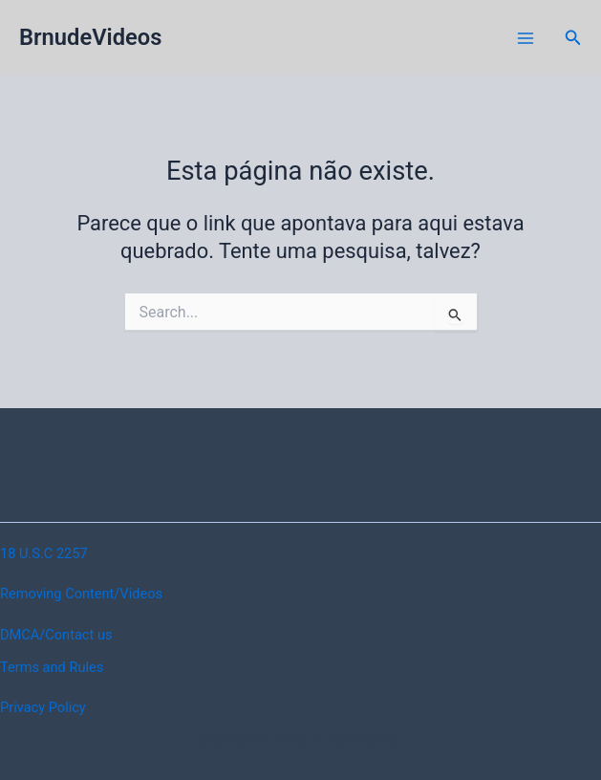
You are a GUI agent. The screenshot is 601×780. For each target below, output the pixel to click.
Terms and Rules (51, 667)
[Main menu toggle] (525, 38)
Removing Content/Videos (81, 593)
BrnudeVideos (90, 37)
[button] (573, 38)
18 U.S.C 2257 (44, 553)
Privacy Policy (43, 707)
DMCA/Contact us (56, 634)
